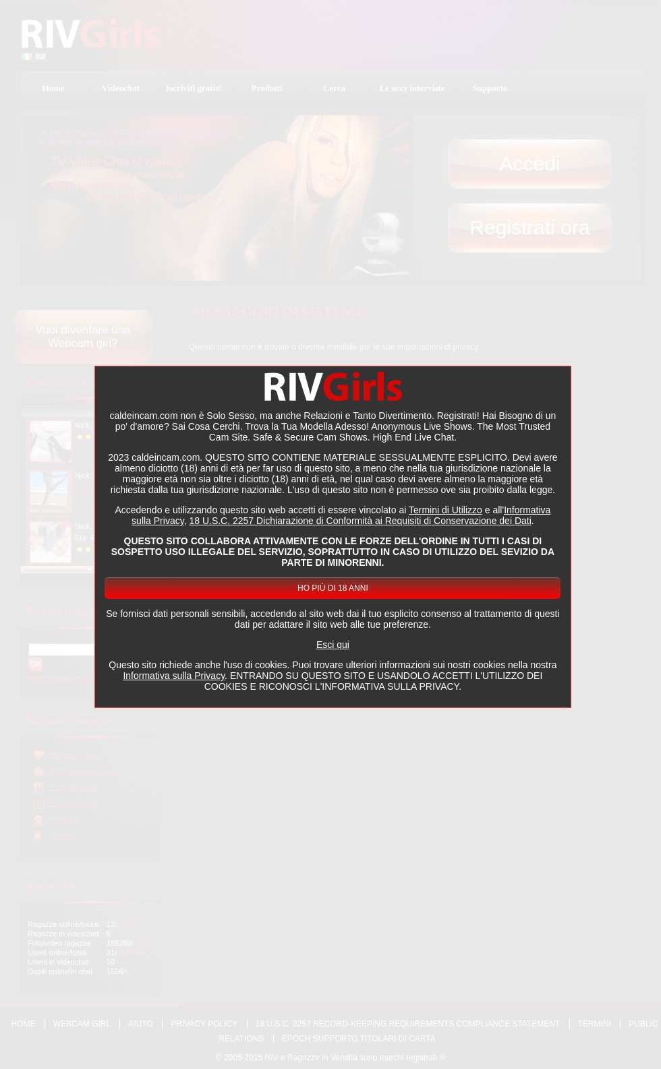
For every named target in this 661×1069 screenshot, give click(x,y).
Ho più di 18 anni (332, 588)
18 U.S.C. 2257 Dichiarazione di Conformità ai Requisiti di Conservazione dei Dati (360, 520)
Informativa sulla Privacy (174, 675)
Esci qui (332, 644)
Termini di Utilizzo (445, 510)
